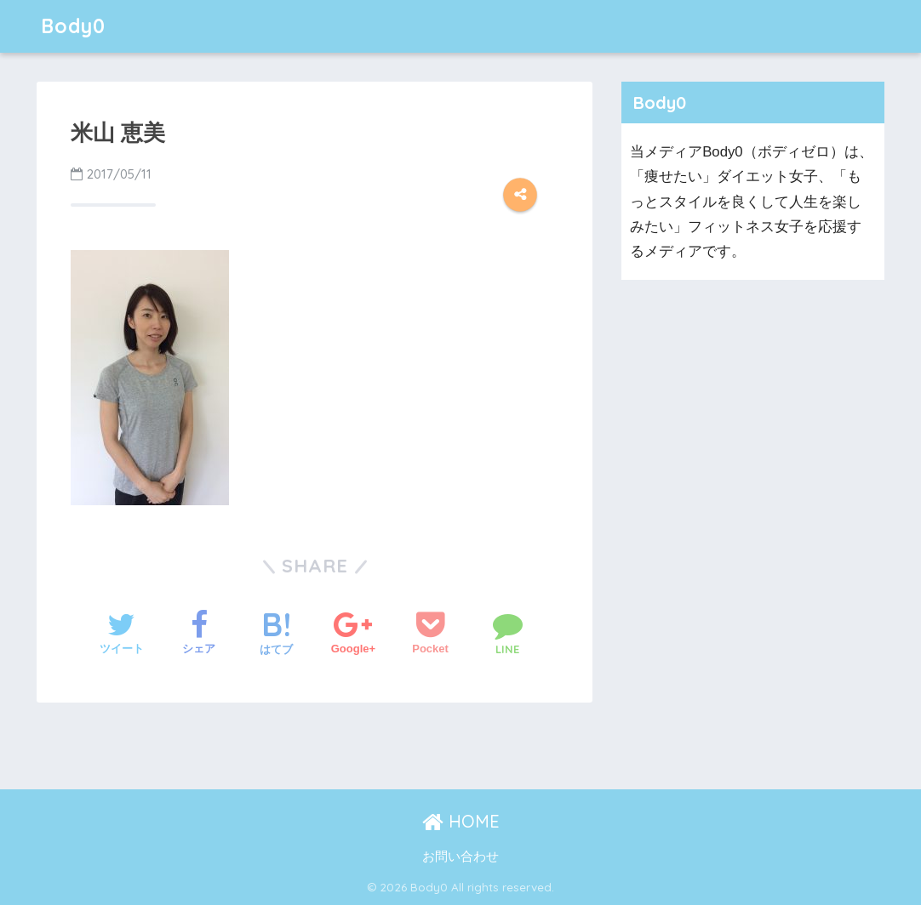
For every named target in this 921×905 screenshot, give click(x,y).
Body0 (73, 26)
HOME (461, 821)
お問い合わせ (460, 856)
